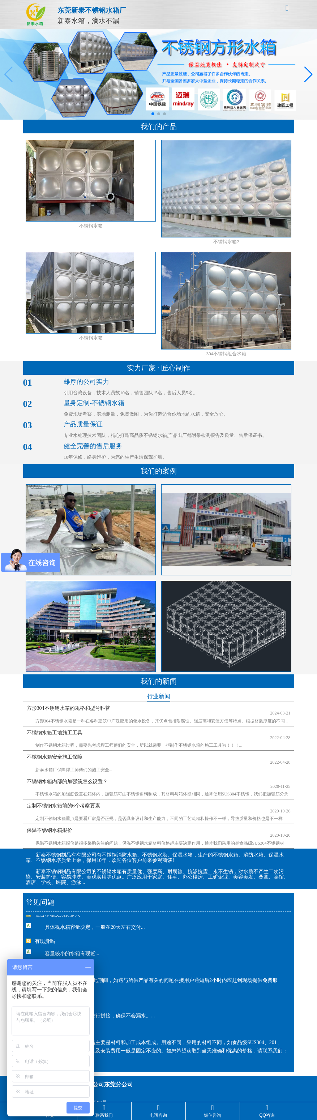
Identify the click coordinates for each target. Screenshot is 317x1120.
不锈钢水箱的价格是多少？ (65, 1014)
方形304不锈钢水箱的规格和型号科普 (68, 708)
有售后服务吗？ (52, 952)
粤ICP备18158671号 (175, 1083)
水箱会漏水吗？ (52, 988)
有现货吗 (45, 925)
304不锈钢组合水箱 (226, 353)
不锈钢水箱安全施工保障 (54, 747)
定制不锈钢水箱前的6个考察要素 (63, 787)
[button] (152, 113)
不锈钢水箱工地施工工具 (54, 727)
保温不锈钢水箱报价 (49, 806)
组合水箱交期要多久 (57, 899)
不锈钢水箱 (91, 225)
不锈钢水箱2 (226, 241)
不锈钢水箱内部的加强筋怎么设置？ (67, 767)
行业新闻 (158, 696)
